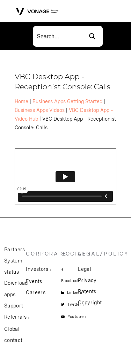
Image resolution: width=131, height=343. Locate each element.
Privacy (87, 280)
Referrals (15, 317)
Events (34, 281)
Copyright (90, 302)
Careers (35, 292)
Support (13, 305)
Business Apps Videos (40, 110)
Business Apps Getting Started (67, 101)
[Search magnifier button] (92, 36)
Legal (84, 269)
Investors (37, 269)
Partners (14, 249)
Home (21, 101)
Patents (87, 291)
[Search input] (58, 36)
